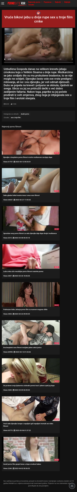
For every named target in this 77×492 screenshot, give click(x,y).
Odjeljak (67, 2)
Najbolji (58, 2)
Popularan (48, 2)
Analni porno (25, 114)
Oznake (31, 5)
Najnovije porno (34, 2)
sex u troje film (16, 117)
